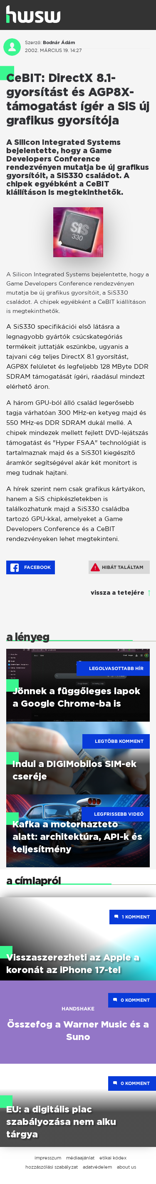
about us (126, 1166)
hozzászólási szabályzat (51, 1166)
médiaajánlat (80, 1157)
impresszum (48, 1157)
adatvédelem (97, 1166)
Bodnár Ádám (59, 42)
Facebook (30, 567)
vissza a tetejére (117, 593)
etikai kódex (112, 1157)
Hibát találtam (117, 567)
